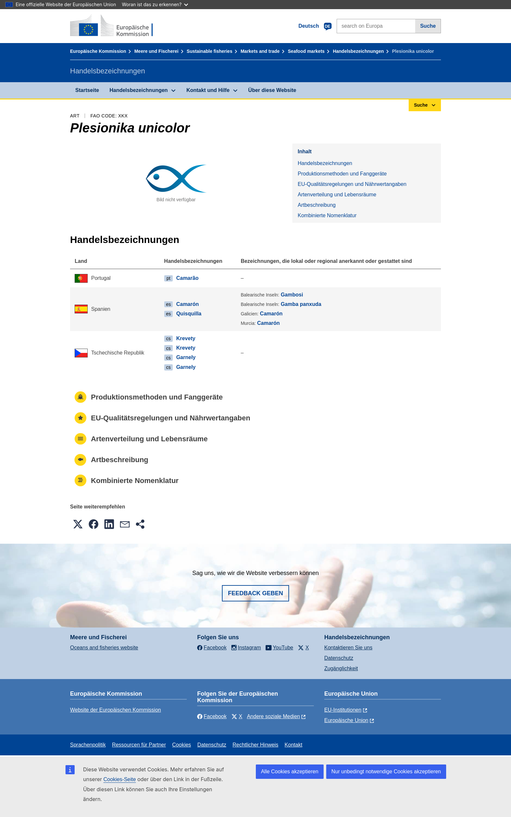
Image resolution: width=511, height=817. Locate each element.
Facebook (211, 716)
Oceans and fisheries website (104, 647)
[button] (77, 524)
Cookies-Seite (119, 779)
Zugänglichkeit (341, 668)
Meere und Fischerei (156, 51)
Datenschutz (338, 658)
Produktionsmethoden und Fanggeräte (342, 173)
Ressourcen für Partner (139, 745)
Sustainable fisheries (209, 51)
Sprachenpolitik (88, 745)
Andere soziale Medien (273, 716)
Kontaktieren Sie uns (348, 647)
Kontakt (293, 745)
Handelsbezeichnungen (358, 51)
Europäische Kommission (98, 51)
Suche (428, 26)
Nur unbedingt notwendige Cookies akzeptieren (386, 771)
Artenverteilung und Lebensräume (337, 194)
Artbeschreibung (317, 205)
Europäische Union (346, 720)
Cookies (181, 745)
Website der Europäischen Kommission (115, 710)
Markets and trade (260, 51)
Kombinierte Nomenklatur (327, 215)
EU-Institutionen (342, 710)
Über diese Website (272, 90)
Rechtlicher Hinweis (256, 745)
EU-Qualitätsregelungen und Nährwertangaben (352, 184)
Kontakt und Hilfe (207, 90)
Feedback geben (255, 593)
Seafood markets (306, 51)
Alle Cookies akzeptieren (289, 771)
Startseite (87, 90)
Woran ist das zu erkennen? (155, 4)
